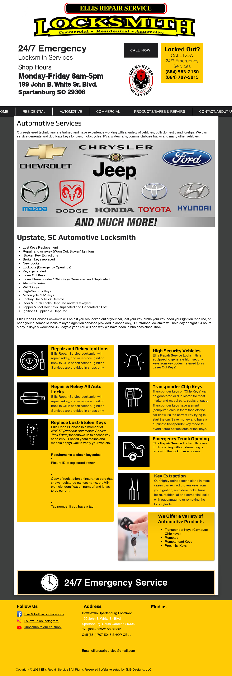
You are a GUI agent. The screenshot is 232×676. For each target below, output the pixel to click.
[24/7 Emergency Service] (116, 582)
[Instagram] (19, 620)
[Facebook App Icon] (19, 614)
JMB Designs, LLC (138, 669)
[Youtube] (19, 627)
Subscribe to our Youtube (43, 627)
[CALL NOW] (141, 50)
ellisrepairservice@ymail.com (113, 651)
